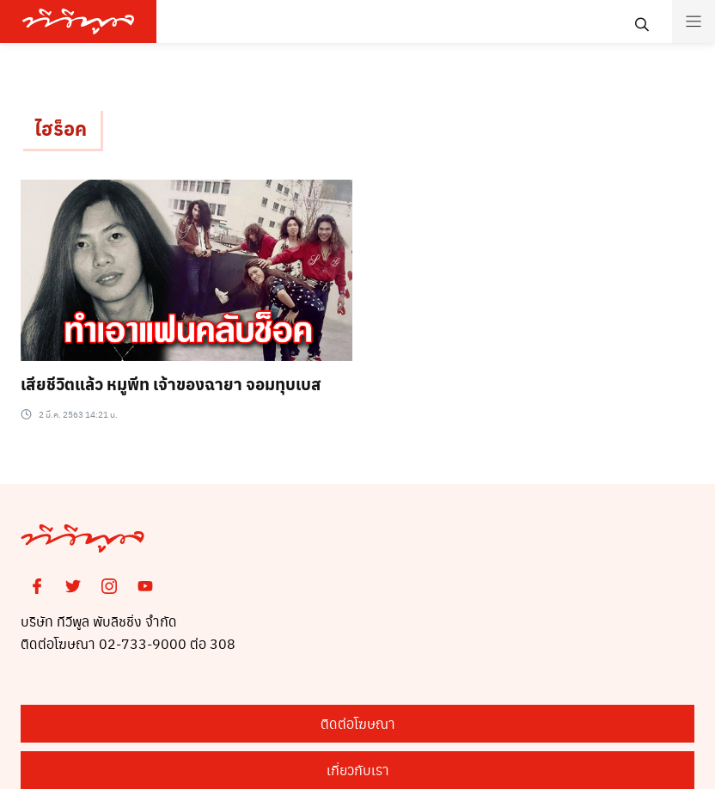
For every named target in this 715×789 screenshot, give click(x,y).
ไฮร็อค (60, 128)
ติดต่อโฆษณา (358, 723)
